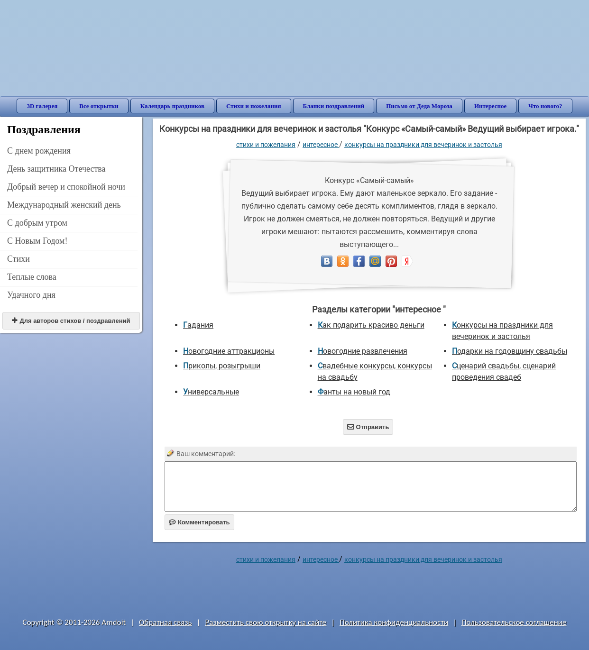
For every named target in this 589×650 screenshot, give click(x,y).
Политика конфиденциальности (394, 622)
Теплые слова (31, 277)
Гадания (198, 325)
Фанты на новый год (354, 391)
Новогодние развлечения (362, 351)
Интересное (490, 106)
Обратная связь (165, 622)
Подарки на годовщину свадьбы (509, 351)
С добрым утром (37, 223)
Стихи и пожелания (253, 106)
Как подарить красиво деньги (371, 325)
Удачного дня (31, 295)
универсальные (211, 391)
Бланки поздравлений (334, 106)
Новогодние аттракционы (229, 351)
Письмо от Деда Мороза (419, 106)
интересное (321, 144)
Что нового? (545, 106)
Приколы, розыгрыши (221, 365)
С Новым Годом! (37, 241)
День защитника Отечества (56, 169)
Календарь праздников (172, 106)
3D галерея (42, 106)
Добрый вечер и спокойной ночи (66, 187)
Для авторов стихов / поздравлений (71, 320)
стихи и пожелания (265, 144)
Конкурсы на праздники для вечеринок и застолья (423, 144)
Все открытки (99, 106)
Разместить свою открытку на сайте (265, 622)
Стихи (18, 259)
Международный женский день (64, 205)
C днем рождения (39, 151)
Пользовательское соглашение (513, 622)
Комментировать (199, 522)
